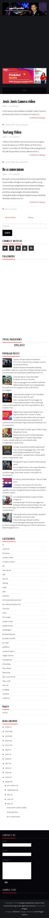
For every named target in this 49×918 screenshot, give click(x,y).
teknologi (6, 672)
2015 (7, 773)
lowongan (6, 617)
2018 (7, 759)
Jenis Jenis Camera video (18, 102)
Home (31, 218)
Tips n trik (6, 681)
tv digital (5, 690)
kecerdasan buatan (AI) (11, 604)
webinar (5, 694)
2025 (7, 731)
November (11, 785)
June (9, 799)
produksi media (8, 638)
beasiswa (6, 553)
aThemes (16, 912)
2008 (7, 782)
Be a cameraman (13, 170)
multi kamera (7, 626)
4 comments (14, 106)
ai (3, 545)
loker (4, 613)
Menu (24, 91)
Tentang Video (11, 132)
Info (4, 592)
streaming (6, 664)
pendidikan (6, 630)
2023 (7, 741)
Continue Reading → (38, 118)
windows (6, 698)
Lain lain (5, 609)
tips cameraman (22, 125)
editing (5, 583)
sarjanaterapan (8, 651)
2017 (7, 763)
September (11, 790)
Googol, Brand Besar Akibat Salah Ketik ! (29, 447)
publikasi (6, 647)
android (5, 549)
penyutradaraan (8, 634)
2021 (7, 750)
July (8, 795)
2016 (7, 768)
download (6, 570)
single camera (7, 655)
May (9, 804)
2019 (7, 754)
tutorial (5, 685)
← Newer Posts (9, 218)
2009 (7, 777)
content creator (8, 562)
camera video (10, 125)
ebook (5, 579)
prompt (5, 643)
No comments (14, 137)
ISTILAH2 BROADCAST (11, 600)
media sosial (7, 621)
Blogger (24, 909)
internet (5, 596)
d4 (3, 566)
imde (4, 587)
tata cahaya (6, 668)
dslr (3, 574)
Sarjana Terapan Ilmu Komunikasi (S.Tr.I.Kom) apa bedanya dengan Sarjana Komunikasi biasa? (29, 362)
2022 (7, 745)
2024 (7, 736)
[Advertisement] (24, 41)
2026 (7, 727)
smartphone (7, 660)
